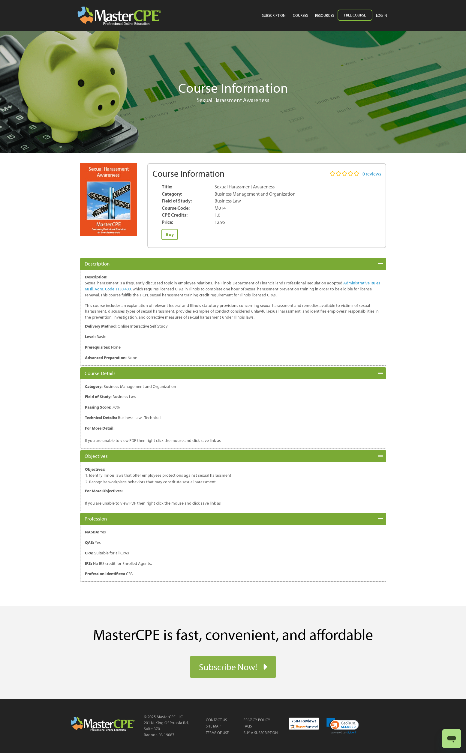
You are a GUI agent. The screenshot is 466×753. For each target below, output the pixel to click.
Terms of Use (217, 732)
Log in (381, 15)
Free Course (355, 15)
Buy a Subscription (260, 732)
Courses (300, 15)
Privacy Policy (256, 719)
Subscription (274, 15)
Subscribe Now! (229, 667)
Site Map (213, 726)
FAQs (247, 726)
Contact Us (216, 719)
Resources (324, 15)
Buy (170, 234)
